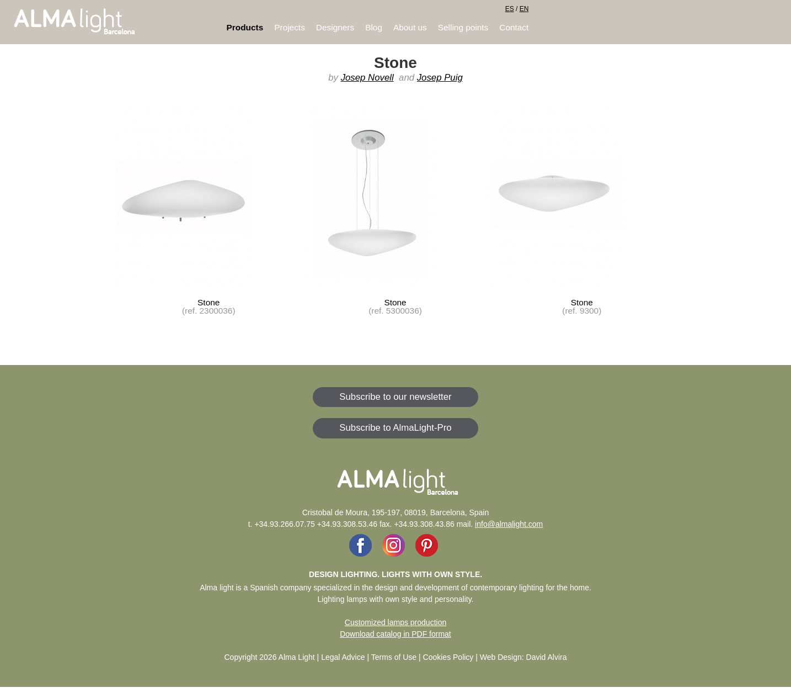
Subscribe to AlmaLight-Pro (395, 427)
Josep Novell (367, 77)
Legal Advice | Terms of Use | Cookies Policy (397, 657)
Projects (289, 27)
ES (509, 9)
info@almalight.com (509, 524)
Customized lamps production (395, 622)
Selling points (463, 27)
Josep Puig (440, 77)
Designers (335, 27)
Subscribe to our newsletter (395, 397)
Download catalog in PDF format (395, 634)
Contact (513, 27)
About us (410, 27)
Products (245, 27)
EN (524, 9)
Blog (373, 27)
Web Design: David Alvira (523, 657)
